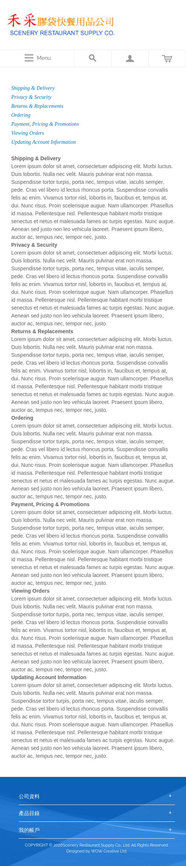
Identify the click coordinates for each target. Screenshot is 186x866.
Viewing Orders (27, 133)
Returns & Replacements (37, 106)
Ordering (21, 115)
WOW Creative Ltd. (109, 851)
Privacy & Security (31, 97)
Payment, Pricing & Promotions (45, 124)
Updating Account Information (43, 142)
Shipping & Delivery (33, 88)
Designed (75, 851)
